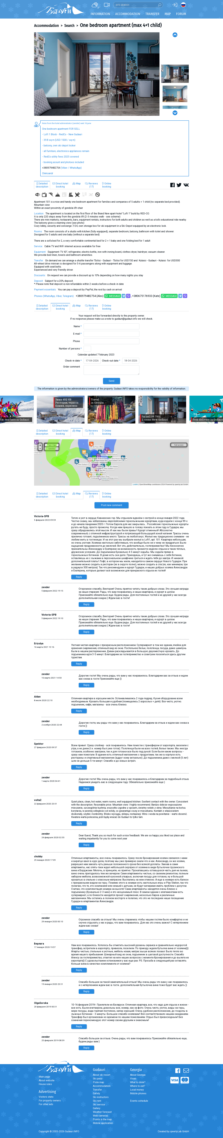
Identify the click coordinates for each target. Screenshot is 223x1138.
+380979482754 (51, 167)
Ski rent (97, 1100)
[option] (97, 74)
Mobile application (103, 1123)
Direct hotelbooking (60, 185)
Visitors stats (46, 1096)
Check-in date (73, 360)
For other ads (46, 1104)
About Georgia (137, 1074)
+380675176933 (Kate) (146, 296)
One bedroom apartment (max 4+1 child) (121, 25)
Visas (133, 1078)
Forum (181, 14)
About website (47, 1080)
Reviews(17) (91, 185)
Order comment (72, 366)
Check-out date (111, 360)
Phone (77, 341)
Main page (44, 1076)
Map (168, 14)
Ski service (99, 1104)
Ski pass (97, 1078)
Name (78, 326)
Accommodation (46, 25)
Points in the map (102, 1119)
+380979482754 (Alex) (90, 296)
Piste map (98, 1082)
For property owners (50, 1100)
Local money (137, 1089)
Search (69, 25)
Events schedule (139, 1100)
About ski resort (101, 1074)
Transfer (97, 1089)
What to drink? (137, 1082)
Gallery (96, 1108)
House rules (45, 1084)
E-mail (77, 333)
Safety (96, 1093)
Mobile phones (138, 1093)
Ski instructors (101, 1097)
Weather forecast (102, 1111)
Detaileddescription (42, 185)
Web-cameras (100, 1115)
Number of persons (70, 348)
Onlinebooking (106, 185)
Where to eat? (137, 1086)
